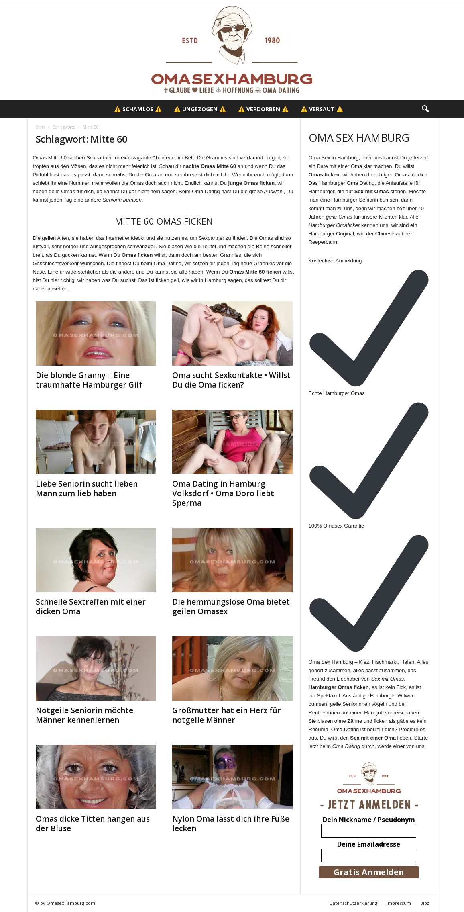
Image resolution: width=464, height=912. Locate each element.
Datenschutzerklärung (353, 903)
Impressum (399, 903)
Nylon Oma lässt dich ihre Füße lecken (230, 824)
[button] (425, 109)
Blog (424, 903)
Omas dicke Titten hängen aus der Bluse (93, 824)
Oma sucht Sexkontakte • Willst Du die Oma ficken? (231, 380)
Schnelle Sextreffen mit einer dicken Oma (91, 607)
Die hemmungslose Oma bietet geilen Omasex (231, 607)
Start (40, 127)
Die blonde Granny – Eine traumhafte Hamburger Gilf (89, 380)
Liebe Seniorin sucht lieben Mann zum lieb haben (87, 488)
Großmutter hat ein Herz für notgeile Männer (226, 715)
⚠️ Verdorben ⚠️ (263, 109)
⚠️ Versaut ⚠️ (322, 109)
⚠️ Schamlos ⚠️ (138, 109)
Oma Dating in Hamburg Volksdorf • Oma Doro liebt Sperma (223, 493)
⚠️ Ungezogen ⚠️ (200, 109)
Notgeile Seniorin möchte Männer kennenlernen (84, 715)
